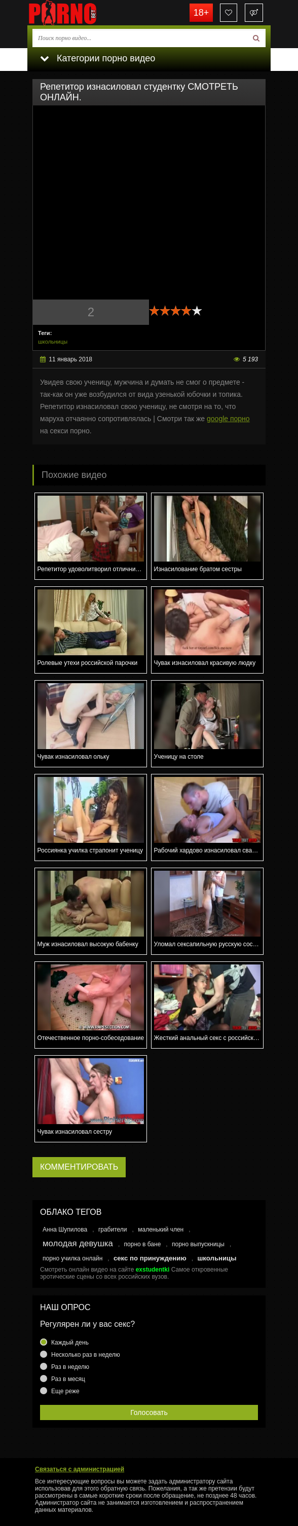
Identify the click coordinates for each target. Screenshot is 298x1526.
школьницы (52, 342)
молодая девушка (78, 1243)
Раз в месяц (68, 1379)
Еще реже (65, 1391)
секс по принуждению (150, 1258)
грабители (112, 1229)
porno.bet (78, 12)
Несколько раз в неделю (85, 1354)
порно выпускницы (198, 1244)
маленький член (160, 1229)
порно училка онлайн (72, 1258)
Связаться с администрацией (79, 1469)
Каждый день (70, 1342)
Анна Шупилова (65, 1229)
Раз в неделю (70, 1366)
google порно (228, 419)
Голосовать (149, 1412)
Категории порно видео (97, 58)
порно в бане (142, 1244)
